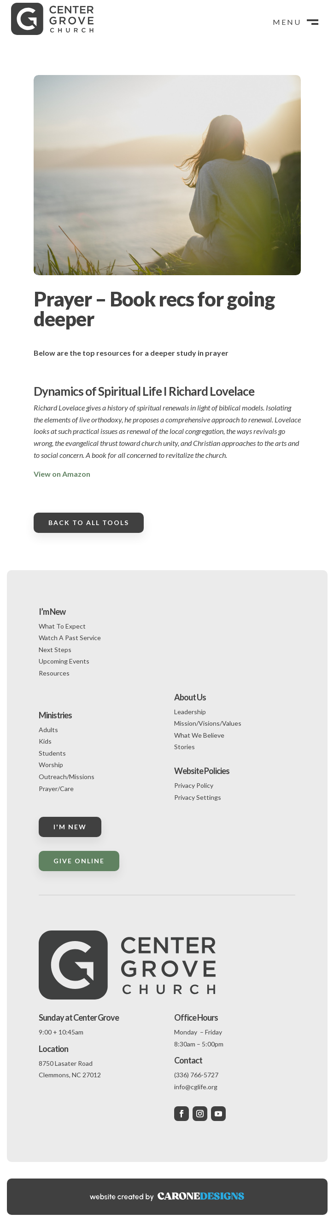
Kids (45, 741)
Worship (51, 765)
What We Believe (199, 735)
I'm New (70, 827)
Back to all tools (88, 522)
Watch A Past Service (70, 637)
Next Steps (55, 649)
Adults (48, 730)
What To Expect (62, 626)
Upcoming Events (64, 661)
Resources (54, 673)
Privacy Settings (197, 797)
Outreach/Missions (66, 776)
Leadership (190, 712)
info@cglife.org (195, 1087)
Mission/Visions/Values (207, 723)
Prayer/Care (56, 788)
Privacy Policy (193, 785)
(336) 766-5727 (196, 1075)
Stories (184, 747)
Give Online (79, 861)
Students (52, 753)
